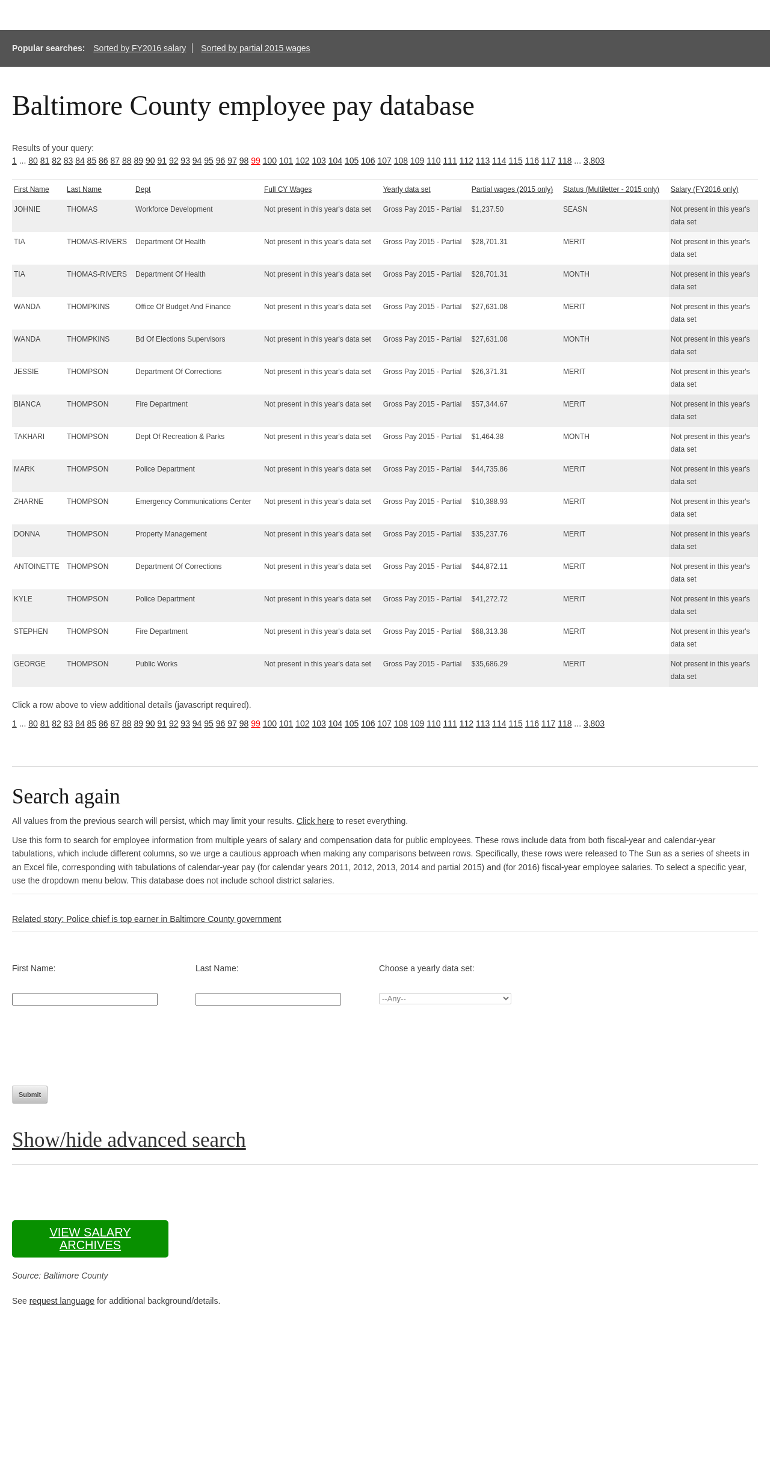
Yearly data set (407, 189)
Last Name (84, 189)
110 (433, 160)
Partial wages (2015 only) (512, 189)
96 (221, 160)
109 (417, 160)
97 (232, 160)
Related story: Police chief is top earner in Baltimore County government (146, 919)
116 (532, 160)
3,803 (594, 160)
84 (80, 160)
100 (270, 160)
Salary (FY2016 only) (705, 189)
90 (150, 160)
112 (466, 160)
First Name (31, 189)
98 (244, 160)
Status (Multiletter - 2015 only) (611, 189)
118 (564, 160)
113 (483, 160)
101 (286, 160)
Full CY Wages (288, 189)
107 (384, 160)
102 (302, 160)
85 (92, 160)
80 (33, 160)
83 (68, 160)
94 (197, 160)
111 (450, 160)
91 (162, 160)
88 (127, 160)
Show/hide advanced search (129, 1140)
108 (401, 160)
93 (185, 160)
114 (499, 160)
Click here (315, 821)
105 (352, 160)
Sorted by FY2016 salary (139, 48)
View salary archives (90, 1239)
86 (103, 160)
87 (115, 160)
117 (548, 160)
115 (515, 160)
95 (209, 160)
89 (138, 160)
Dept (142, 189)
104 (335, 160)
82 (56, 160)
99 (255, 160)
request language (61, 1301)
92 (174, 160)
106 (368, 160)
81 (45, 160)
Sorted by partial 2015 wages (255, 48)
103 (318, 160)
